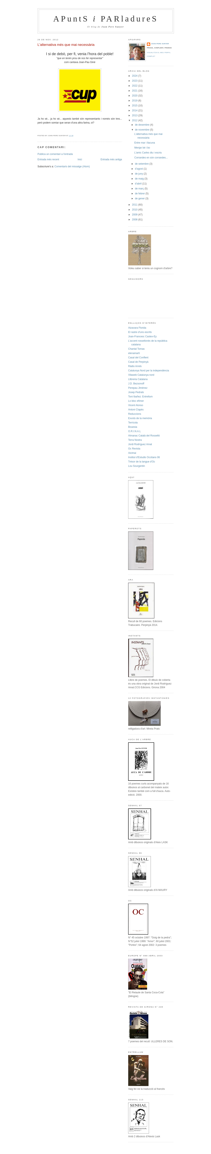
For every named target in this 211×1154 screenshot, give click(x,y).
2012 (135, 120)
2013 (135, 115)
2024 (135, 75)
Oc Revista (134, 448)
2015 (135, 105)
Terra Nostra (135, 440)
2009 (135, 214)
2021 (135, 90)
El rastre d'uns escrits (140, 332)
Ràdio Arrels (135, 366)
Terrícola (133, 422)
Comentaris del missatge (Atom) (72, 166)
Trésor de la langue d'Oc (141, 461)
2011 (135, 204)
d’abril (138, 183)
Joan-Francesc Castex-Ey (142, 336)
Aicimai (132, 453)
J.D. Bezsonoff (136, 383)
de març (140, 188)
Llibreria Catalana (138, 379)
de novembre (142, 129)
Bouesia (132, 426)
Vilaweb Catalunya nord (141, 374)
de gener (140, 198)
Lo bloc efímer (136, 400)
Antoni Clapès (136, 409)
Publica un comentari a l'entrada (55, 154)
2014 (135, 110)
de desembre (142, 124)
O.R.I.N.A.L (134, 431)
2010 (135, 209)
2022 (135, 85)
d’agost (139, 168)
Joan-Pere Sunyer (160, 44)
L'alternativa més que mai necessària (66, 45)
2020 (135, 95)
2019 (135, 100)
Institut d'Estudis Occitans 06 (144, 457)
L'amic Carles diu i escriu (148, 152)
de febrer (140, 193)
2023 (135, 80)
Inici (80, 159)
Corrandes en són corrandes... (151, 157)
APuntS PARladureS (105, 18)
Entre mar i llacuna (144, 142)
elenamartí (134, 353)
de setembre (142, 163)
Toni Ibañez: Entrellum (140, 396)
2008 (135, 219)
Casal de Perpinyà (138, 361)
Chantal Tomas (136, 348)
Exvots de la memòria (140, 418)
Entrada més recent (48, 159)
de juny (139, 173)
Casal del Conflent (138, 357)
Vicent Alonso (135, 405)
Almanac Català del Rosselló (144, 435)
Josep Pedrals (136, 392)
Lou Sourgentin (136, 466)
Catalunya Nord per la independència (148, 370)
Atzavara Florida (137, 327)
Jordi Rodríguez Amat (140, 444)
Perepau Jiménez (137, 387)
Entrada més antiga (111, 159)
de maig (139, 178)
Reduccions (134, 413)
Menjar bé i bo (142, 147)
